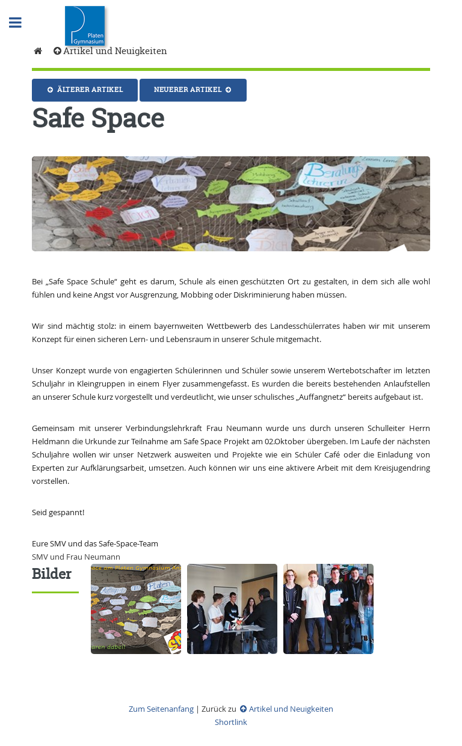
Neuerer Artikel (193, 89)
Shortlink (231, 722)
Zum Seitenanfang (161, 708)
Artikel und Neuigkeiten (109, 50)
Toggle (21, 22)
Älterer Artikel (84, 89)
